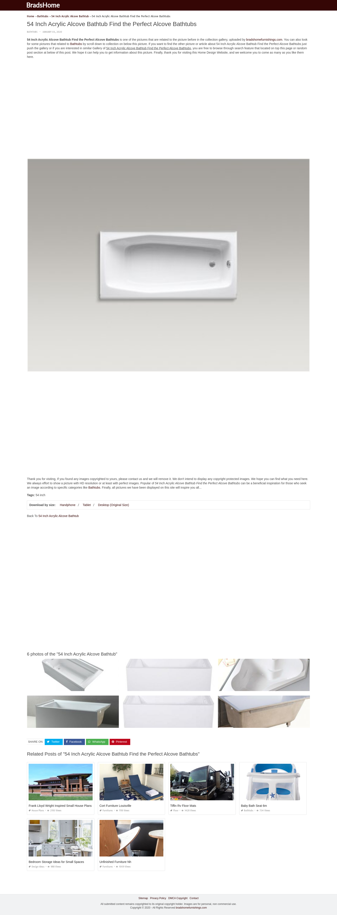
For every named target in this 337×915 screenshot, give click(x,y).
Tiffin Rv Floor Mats (183, 805)
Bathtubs (32, 32)
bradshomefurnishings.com (264, 39)
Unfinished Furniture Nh (115, 862)
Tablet (87, 505)
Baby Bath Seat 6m (254, 805)
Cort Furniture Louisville (115, 805)
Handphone (67, 505)
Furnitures (106, 810)
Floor (174, 810)
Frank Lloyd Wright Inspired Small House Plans (60, 805)
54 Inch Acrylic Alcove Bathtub (58, 516)
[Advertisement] (168, 92)
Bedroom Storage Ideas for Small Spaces (56, 862)
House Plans (36, 810)
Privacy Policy (158, 898)
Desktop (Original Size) (113, 505)
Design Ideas (36, 866)
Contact (194, 898)
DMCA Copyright (177, 898)
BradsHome (46, 5)
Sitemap (143, 898)
